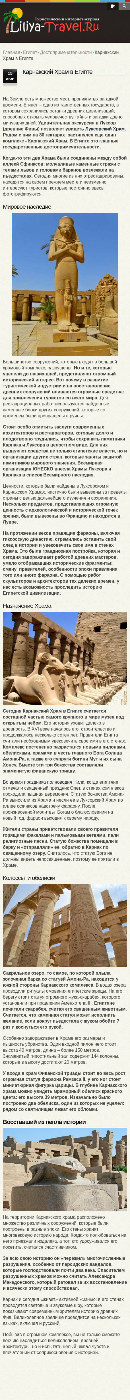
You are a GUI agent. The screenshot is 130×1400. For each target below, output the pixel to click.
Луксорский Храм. (105, 128)
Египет (30, 52)
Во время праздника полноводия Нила (43, 782)
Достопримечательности (66, 52)
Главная (11, 52)
